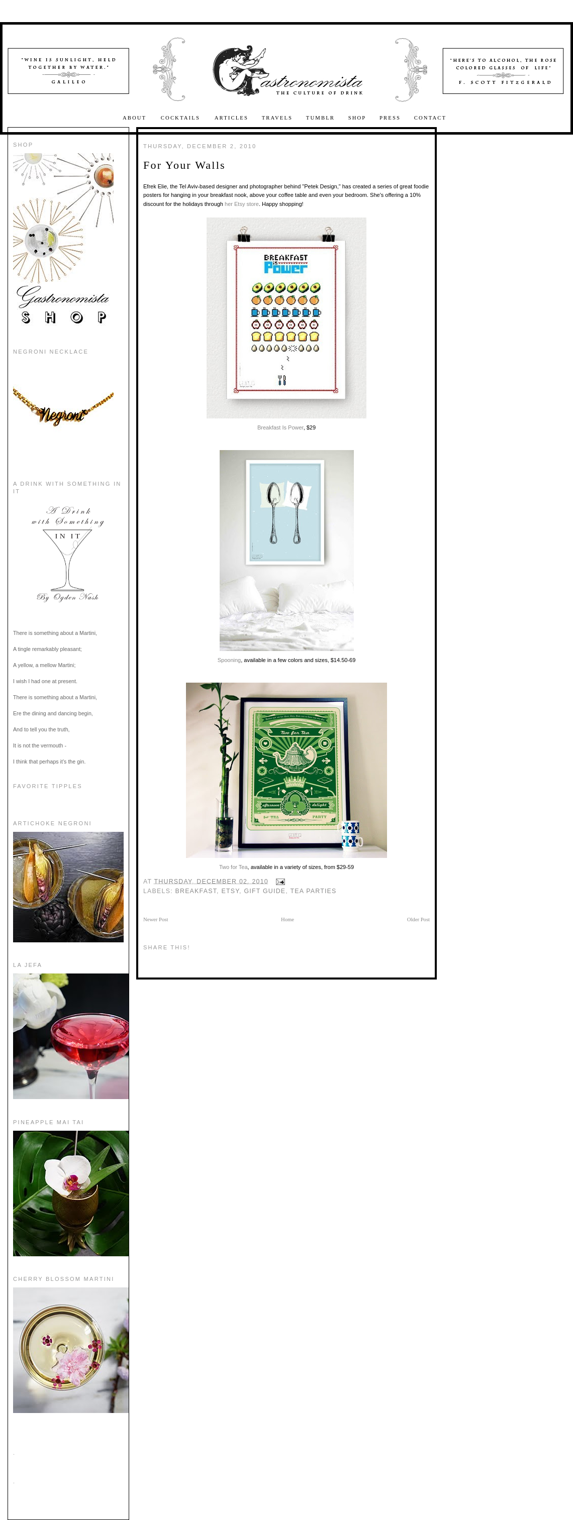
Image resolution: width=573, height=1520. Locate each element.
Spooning (286, 556)
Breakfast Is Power (286, 324)
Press (390, 118)
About (136, 118)
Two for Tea (286, 776)
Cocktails (182, 118)
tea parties (313, 891)
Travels (277, 118)
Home (287, 919)
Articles (231, 118)
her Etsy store (242, 204)
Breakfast (196, 891)
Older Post (418, 919)
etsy (230, 891)
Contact (430, 118)
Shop (357, 118)
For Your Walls (184, 165)
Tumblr (320, 118)
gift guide (264, 891)
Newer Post (155, 919)
